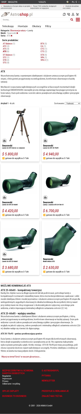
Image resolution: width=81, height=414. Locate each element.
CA (43, 46)
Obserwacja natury (18, 30)
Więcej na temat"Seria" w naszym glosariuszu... (21, 356)
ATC (6, 46)
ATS (6, 49)
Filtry (48, 26)
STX (44, 55)
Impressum (7, 378)
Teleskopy (8, 26)
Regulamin (6, 376)
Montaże (23, 26)
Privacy (5, 381)
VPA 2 (44, 60)
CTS (44, 51)
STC (6, 57)
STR (6, 60)
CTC (44, 49)
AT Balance (9, 43)
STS (6, 62)
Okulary (36, 26)
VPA (44, 57)
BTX (44, 43)
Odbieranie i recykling (11, 383)
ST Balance (9, 55)
